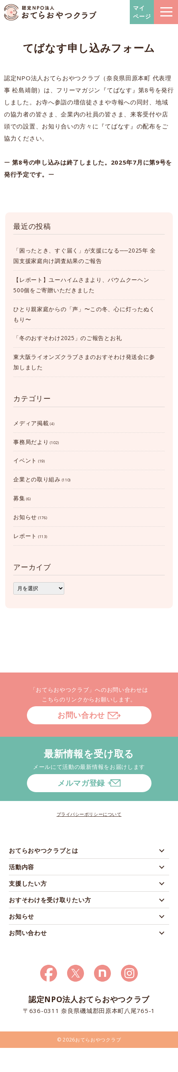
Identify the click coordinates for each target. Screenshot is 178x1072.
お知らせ (25, 517)
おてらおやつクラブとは (43, 850)
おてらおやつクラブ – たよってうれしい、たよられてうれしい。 (50, 12)
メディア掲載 (31, 423)
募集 (19, 498)
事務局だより (31, 442)
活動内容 (21, 867)
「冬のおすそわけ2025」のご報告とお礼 (67, 338)
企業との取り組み (37, 479)
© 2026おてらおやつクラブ (89, 1039)
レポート (25, 536)
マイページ (142, 12)
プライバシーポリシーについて (89, 814)
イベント (25, 460)
